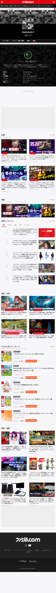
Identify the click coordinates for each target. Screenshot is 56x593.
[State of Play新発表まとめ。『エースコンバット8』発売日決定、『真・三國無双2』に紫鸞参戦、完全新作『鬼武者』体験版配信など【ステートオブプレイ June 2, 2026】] (14, 481)
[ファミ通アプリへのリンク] (22, 582)
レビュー (5, 154)
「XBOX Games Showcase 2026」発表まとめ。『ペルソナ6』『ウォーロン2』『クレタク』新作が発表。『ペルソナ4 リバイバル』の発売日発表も (41, 465)
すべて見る (52, 136)
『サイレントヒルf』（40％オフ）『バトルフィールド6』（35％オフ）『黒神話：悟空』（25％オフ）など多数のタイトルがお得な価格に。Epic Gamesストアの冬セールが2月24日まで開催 (14, 190)
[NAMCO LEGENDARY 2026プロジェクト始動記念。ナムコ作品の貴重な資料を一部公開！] (42, 334)
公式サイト (26, 83)
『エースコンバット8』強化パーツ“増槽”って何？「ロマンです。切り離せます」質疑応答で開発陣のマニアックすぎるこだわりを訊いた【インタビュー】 (41, 521)
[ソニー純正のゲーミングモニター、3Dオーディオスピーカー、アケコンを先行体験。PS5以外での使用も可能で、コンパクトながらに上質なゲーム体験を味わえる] (14, 510)
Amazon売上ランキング (10, 357)
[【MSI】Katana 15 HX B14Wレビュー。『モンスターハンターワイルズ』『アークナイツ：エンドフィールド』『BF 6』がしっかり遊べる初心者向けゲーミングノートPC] (14, 148)
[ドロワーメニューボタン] (2, 2)
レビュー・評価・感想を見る (27, 62)
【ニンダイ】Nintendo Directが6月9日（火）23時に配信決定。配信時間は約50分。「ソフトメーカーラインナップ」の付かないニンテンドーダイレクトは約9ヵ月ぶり (25, 237)
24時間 (9, 230)
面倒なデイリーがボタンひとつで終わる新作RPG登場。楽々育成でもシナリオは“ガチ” (13, 320)
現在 (4, 230)
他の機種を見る (32, 77)
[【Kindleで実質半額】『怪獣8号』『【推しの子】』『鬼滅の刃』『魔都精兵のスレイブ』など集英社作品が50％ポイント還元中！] (14, 454)
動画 (49, 6)
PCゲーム (19, 6)
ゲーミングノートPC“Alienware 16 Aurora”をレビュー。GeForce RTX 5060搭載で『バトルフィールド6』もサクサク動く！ (41, 160)
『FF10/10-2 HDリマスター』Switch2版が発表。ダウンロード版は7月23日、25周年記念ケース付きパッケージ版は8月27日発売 (25, 248)
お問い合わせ (6, 573)
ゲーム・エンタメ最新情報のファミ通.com (10, 9)
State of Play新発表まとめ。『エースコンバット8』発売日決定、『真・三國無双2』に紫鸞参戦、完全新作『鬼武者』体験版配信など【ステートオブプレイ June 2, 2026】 (14, 493)
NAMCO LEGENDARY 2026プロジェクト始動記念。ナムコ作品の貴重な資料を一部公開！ (42, 345)
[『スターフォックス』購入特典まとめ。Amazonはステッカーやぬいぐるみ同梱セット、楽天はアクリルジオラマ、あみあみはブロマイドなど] (42, 481)
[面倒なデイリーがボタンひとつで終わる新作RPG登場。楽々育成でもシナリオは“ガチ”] (14, 308)
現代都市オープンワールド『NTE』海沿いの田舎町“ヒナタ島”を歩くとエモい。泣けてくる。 (13, 345)
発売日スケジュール (28, 6)
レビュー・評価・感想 (18, 41)
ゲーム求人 (38, 6)
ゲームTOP (6, 41)
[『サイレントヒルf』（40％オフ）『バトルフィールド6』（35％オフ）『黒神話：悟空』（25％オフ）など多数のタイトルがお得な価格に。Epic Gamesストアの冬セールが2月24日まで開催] (14, 177)
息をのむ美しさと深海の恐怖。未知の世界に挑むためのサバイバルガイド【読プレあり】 (41, 320)
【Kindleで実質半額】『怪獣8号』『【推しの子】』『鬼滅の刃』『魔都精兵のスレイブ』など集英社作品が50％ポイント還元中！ (13, 465)
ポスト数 (26, 230)
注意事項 (33, 573)
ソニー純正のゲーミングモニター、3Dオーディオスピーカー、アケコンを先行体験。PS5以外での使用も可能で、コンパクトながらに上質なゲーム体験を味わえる (13, 522)
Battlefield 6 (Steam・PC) (28, 9)
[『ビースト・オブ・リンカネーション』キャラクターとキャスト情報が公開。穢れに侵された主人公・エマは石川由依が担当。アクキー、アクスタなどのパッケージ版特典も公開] (47, 261)
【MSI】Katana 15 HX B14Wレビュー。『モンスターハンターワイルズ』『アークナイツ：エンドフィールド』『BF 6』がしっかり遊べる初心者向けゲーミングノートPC (13, 161)
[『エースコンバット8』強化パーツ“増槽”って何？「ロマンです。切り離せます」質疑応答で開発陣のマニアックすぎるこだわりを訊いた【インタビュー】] (42, 510)
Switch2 (6, 6)
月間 (20, 230)
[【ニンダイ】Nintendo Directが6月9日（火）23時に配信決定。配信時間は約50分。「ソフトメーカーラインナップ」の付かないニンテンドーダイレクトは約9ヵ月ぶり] (47, 238)
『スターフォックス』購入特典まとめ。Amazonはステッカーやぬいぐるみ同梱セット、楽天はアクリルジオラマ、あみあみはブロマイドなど (42, 492)
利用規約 (26, 573)
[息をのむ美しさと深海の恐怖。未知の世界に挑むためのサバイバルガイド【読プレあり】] (42, 308)
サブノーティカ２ (37, 315)
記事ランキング (7, 226)
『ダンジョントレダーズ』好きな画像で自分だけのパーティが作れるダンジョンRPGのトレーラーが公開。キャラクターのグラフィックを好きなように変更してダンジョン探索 (25, 272)
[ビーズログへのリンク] (33, 582)
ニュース (44, 6)
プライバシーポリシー (16, 573)
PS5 (15, 6)
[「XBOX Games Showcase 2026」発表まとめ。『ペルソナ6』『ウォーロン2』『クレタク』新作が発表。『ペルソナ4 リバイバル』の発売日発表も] (42, 454)
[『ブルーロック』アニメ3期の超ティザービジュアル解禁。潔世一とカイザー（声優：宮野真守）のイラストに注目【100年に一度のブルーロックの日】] (47, 285)
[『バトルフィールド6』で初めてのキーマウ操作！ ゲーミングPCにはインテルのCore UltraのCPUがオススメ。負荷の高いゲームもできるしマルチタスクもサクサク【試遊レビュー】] (42, 177)
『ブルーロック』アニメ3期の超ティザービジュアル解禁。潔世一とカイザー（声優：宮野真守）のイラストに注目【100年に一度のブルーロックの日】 (25, 284)
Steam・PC (25, 77)
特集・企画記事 (34, 184)
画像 (28, 41)
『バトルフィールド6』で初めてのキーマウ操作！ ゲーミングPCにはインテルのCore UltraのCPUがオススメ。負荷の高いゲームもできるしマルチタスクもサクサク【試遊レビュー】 (41, 190)
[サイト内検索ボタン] (54, 2)
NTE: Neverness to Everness (12, 341)
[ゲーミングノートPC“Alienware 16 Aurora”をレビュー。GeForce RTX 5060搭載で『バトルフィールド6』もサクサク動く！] (42, 148)
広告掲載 (51, 573)
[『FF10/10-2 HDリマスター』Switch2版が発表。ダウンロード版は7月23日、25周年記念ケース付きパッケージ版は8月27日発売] (47, 249)
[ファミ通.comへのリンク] (28, 2)
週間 (15, 230)
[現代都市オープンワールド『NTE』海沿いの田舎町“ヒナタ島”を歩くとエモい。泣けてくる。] (14, 334)
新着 (2, 6)
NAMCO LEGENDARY (38, 341)
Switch (11, 6)
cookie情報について (42, 573)
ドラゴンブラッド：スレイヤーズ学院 (14, 315)
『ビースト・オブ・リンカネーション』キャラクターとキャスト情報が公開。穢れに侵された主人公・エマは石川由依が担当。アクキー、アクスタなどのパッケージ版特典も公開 (25, 260)
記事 (3, 136)
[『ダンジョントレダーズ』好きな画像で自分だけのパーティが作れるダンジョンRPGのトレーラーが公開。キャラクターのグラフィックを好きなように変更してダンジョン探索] (47, 273)
